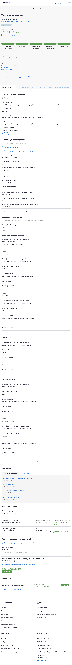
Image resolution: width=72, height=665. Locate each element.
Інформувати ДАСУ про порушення (14, 77)
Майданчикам (6, 642)
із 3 (36, 461)
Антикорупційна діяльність (10, 648)
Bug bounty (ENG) (7, 617)
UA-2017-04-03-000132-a (9, 19)
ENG (59, 3)
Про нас (3, 607)
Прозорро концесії (7, 621)
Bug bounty (5, 614)
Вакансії (3, 611)
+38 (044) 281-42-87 (43, 638)
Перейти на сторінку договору (11, 589)
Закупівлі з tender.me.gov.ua (47, 614)
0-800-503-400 (41, 642)
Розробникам (5, 638)
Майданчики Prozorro (44, 607)
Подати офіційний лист (44, 648)
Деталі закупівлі (8, 87)
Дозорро (40, 611)
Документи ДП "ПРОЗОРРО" (10, 627)
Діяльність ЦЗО (42, 617)
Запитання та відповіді (9, 652)
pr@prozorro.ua (42, 657)
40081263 (5, 111)
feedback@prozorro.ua (44, 645)
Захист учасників (7, 645)
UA (56, 3)
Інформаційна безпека (8, 624)
